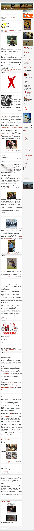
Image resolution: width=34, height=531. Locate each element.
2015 (24, 131)
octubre (25, 138)
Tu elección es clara (19, 151)
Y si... (2, 12)
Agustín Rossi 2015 (4, 191)
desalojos (6, 232)
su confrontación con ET (4, 117)
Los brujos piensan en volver (7, 524)
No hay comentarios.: (14, 17)
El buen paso (8, 462)
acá (20, 236)
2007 (24, 168)
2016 (24, 130)
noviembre (26, 137)
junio (25, 161)
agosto (25, 140)
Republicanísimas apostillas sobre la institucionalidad (8, 353)
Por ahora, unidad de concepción (6, 501)
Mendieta (2, 116)
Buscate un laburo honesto (4, 416)
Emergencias (5, 70)
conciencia (8, 318)
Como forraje (5, 253)
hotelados (10, 232)
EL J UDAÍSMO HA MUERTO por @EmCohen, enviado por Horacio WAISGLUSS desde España (27, 68)
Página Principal (12, 526)
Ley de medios (14, 151)
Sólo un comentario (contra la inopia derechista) (8, 395)
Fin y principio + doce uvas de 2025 (27, 62)
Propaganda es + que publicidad (13, 524)
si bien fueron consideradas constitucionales (9, 382)
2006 (24, 169)
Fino (9, 413)
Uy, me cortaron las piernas (5, 73)
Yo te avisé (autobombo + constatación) (14, 462)
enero (25, 166)
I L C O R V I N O (26, 73)
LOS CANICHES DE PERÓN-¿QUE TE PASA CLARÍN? (28, 80)
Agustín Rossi (5, 151)
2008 (24, 167)
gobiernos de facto (18, 381)
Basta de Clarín (5, 277)
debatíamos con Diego (7, 373)
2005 (24, 170)
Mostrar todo (32, 104)
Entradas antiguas (19, 526)
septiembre (26, 139)
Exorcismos (5, 188)
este (5, 396)
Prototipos (2, 476)
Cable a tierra (26, 147)
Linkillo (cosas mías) (26, 52)
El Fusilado (25, 97)
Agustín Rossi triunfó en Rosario (5, 439)
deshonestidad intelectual (27, 90)
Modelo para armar (9, 70)
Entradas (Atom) (6, 528)
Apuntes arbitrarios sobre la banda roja (29, 74)
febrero (25, 165)
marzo (25, 164)
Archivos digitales (5, 31)
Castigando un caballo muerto (10, 151)
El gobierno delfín (8, 253)
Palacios (11, 413)
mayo (25, 162)
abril (25, 163)
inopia (15, 434)
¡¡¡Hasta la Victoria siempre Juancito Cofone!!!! (29, 99)
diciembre (26, 136)
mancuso (25, 84)
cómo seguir (6, 471)
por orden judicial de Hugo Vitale (7, 238)
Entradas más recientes (4, 526)
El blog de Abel (26, 47)
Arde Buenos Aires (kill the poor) (28, 149)
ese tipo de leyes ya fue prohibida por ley (13, 385)
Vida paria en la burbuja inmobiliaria (14, 253)
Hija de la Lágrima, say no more (5, 464)
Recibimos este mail (4, 94)
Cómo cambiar (3, 471)
